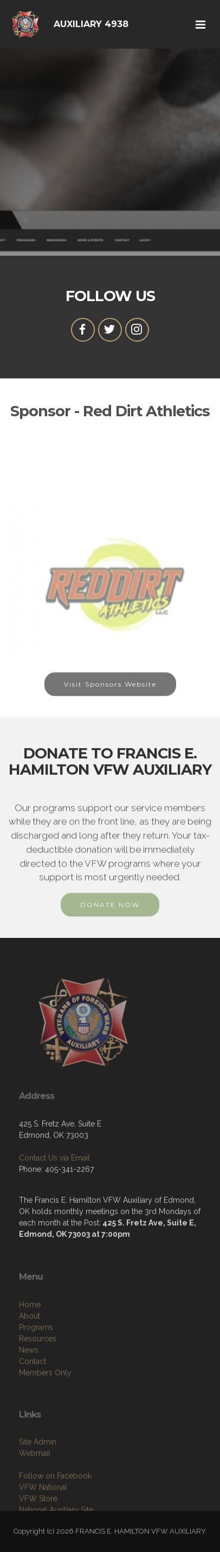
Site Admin (37, 1469)
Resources (37, 1368)
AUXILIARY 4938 (91, 24)
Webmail (34, 1480)
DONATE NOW (110, 911)
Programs (36, 1357)
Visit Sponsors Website (110, 690)
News (28, 1380)
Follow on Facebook (55, 1503)
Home (30, 1334)
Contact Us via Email (54, 1179)
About (29, 1346)
